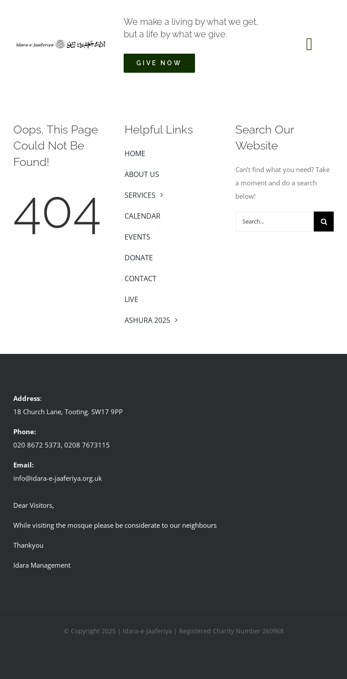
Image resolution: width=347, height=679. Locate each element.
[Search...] (274, 222)
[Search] (324, 222)
